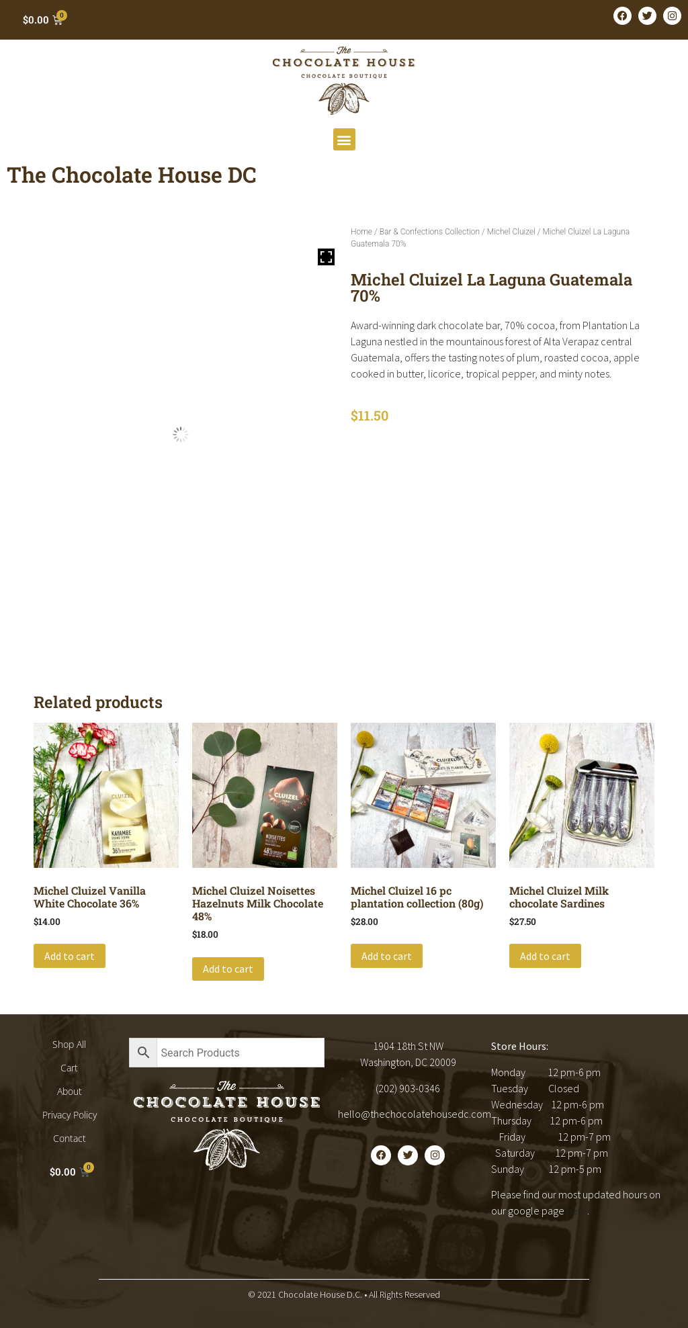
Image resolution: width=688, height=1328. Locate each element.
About (69, 1091)
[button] (344, 139)
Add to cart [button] (69, 956)
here (576, 1210)
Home (361, 231)
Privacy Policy (69, 1114)
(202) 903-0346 (408, 1088)
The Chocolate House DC (132, 174)
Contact (69, 1138)
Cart (69, 1067)
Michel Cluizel (511, 231)
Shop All (69, 1044)
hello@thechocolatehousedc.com (414, 1113)
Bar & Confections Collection (430, 231)
